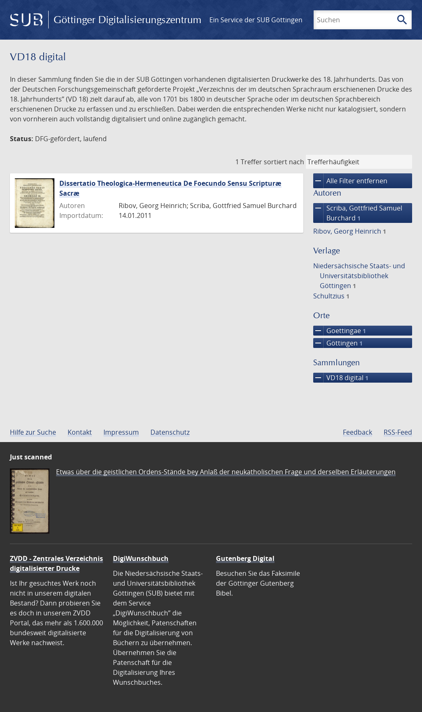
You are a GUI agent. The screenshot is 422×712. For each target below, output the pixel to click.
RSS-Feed (398, 432)
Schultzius (331, 295)
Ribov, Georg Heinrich (349, 231)
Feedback (357, 432)
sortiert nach (284, 161)
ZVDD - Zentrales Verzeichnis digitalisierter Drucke (56, 563)
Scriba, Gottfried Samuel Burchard (357, 213)
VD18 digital (340, 378)
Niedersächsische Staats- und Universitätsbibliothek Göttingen (359, 275)
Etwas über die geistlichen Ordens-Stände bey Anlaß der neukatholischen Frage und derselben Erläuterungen (226, 471)
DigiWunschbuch (141, 558)
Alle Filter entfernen (350, 180)
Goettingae (339, 331)
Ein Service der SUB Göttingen (255, 19)
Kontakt (80, 432)
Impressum (121, 432)
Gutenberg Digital (245, 558)
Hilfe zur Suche (33, 432)
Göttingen (338, 343)
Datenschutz (170, 432)
